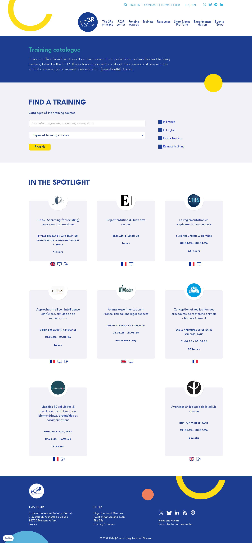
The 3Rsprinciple (107, 23)
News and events (168, 520)
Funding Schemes (104, 524)
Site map (147, 538)
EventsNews (219, 23)
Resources (164, 21)
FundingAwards (134, 23)
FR (186, 5)
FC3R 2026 (109, 538)
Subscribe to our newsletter (175, 524)
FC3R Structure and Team (110, 517)
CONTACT (151, 5)
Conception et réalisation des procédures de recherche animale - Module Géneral (193, 314)
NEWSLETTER (169, 5)
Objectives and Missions (108, 513)
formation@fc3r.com (117, 69)
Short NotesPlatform (182, 23)
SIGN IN (135, 5)
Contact (120, 538)
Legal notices (134, 538)
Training (148, 21)
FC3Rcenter (121, 23)
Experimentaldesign (202, 23)
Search (40, 147)
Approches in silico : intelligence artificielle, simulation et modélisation (58, 314)
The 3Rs (98, 520)
